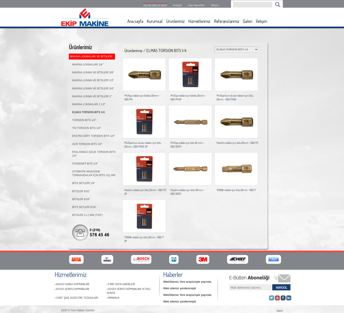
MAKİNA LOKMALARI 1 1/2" (89, 104)
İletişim (215, 5)
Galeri (247, 21)
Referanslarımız (226, 21)
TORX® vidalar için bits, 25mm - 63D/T (236, 190)
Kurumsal (155, 21)
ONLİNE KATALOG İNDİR (155, 5)
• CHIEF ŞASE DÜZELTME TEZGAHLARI (76, 297)
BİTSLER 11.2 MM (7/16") (87, 215)
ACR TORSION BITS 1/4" (87, 144)
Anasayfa (177, 5)
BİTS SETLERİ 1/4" (83, 183)
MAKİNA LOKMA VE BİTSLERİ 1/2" (93, 80)
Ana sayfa (135, 21)
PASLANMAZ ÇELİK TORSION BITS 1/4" (93, 153)
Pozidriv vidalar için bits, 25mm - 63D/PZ (237, 143)
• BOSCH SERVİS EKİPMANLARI (72, 289)
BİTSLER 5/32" (81, 191)
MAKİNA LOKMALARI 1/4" (87, 64)
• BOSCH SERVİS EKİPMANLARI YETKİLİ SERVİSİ (128, 291)
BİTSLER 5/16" (81, 199)
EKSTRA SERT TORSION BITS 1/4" (93, 136)
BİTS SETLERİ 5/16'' (84, 207)
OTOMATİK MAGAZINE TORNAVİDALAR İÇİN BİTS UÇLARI (93, 173)
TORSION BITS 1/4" (84, 120)
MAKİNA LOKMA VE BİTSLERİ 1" (92, 96)
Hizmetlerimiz (199, 21)
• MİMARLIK (113, 297)
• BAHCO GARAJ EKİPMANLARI (72, 284)
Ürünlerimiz (175, 21)
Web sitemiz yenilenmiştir (179, 288)
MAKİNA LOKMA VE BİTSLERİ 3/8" (93, 72)
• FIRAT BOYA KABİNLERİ (121, 284)
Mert (280, 310)
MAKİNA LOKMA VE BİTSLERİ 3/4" (93, 88)
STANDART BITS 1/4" (85, 163)
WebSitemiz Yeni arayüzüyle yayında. (187, 281)
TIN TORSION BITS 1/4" (86, 128)
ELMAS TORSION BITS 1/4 (88, 112)
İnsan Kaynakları (196, 5)
